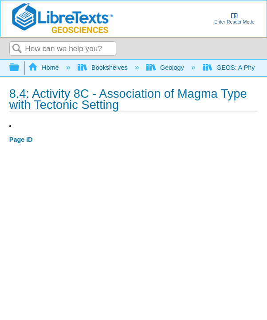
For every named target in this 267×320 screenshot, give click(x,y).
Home (44, 67)
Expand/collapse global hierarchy (20, 67)
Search (17, 49)
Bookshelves (104, 67)
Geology (166, 67)
